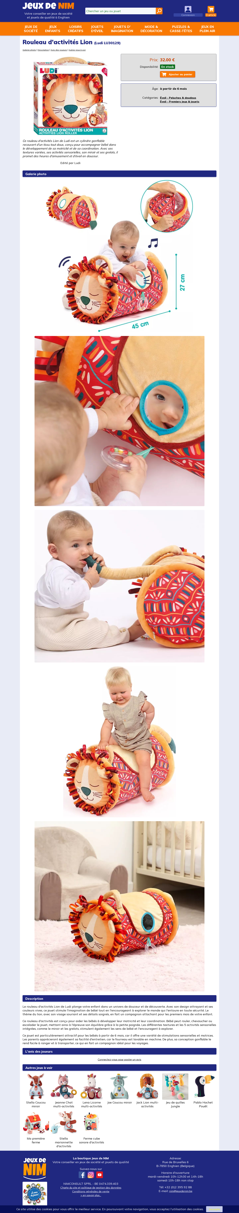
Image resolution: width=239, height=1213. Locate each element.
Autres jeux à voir (81, 49)
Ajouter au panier (182, 74)
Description (45, 49)
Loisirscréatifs (75, 29)
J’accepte (214, 1209)
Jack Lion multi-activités (147, 1090)
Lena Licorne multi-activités (92, 1090)
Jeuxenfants (52, 29)
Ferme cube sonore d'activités (92, 1126)
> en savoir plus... (91, 1195)
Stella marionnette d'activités (64, 1128)
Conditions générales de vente (90, 1191)
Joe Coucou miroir (119, 1088)
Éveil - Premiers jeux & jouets (181, 102)
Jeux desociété (31, 29)
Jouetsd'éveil (97, 29)
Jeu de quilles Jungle (175, 1090)
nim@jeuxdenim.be (180, 1191)
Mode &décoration (151, 29)
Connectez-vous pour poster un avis (119, 1059)
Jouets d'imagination (122, 29)
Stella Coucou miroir (36, 1090)
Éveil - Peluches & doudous (179, 98)
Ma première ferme (36, 1126)
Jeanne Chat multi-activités (64, 1090)
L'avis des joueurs (41, 1051)
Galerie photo (30, 49)
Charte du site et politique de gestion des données (90, 1187)
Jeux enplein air (207, 29)
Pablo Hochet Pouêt (203, 1090)
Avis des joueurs (61, 49)
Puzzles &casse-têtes (181, 29)
